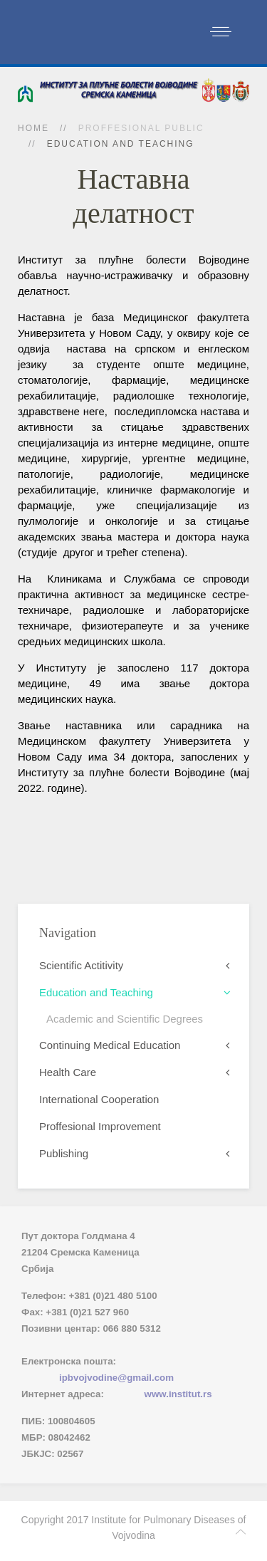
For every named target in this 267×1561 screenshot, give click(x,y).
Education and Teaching (96, 992)
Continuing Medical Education (109, 1045)
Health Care (67, 1072)
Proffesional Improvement (100, 1126)
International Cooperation (99, 1099)
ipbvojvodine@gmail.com (116, 1377)
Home (33, 128)
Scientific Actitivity (81, 965)
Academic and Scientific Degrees (124, 1019)
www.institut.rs (178, 1394)
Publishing (63, 1153)
